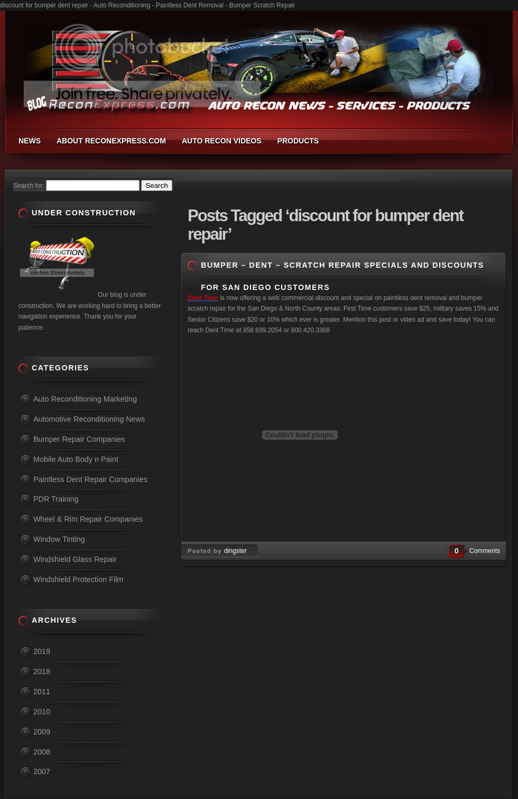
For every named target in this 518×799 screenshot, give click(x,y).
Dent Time (203, 298)
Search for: (28, 185)
